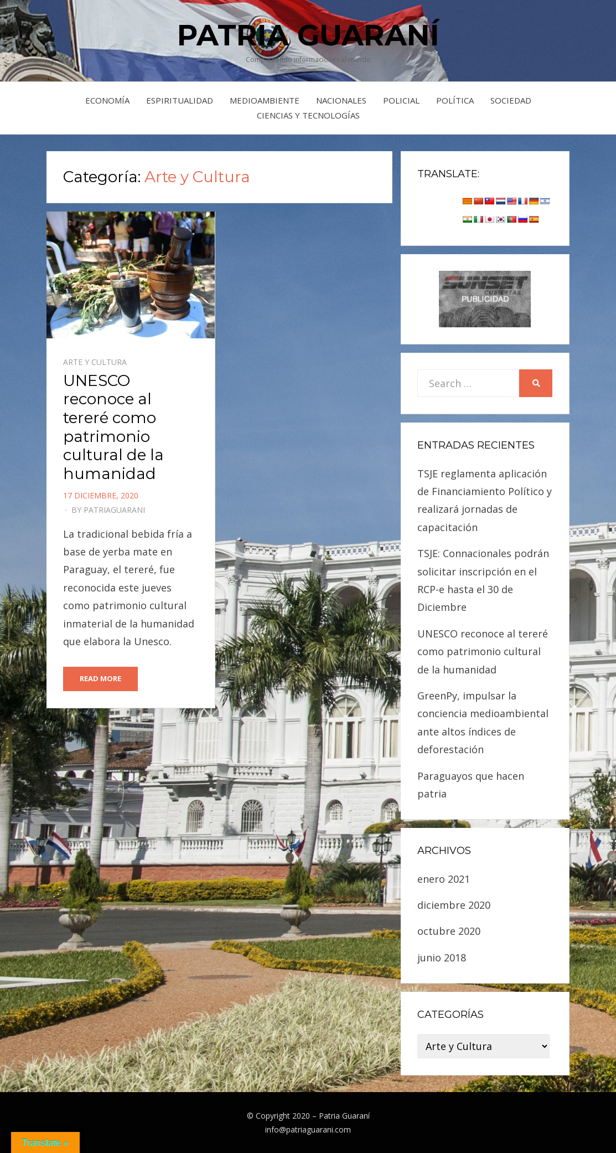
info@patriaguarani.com (308, 1129)
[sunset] (485, 298)
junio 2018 (441, 957)
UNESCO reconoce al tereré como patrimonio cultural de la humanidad (113, 427)
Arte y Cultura (95, 362)
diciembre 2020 (453, 905)
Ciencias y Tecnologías (308, 115)
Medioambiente (264, 100)
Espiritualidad (179, 100)
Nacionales (341, 100)
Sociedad (510, 100)
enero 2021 (443, 879)
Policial (401, 100)
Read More (100, 678)
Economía (107, 100)
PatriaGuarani (114, 510)
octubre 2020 (448, 931)
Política (455, 100)
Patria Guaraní (308, 35)
